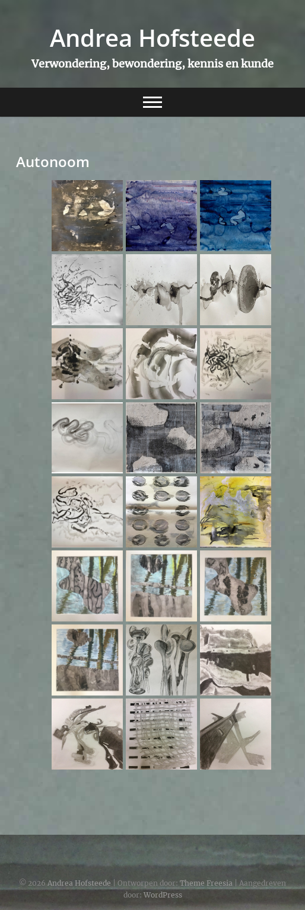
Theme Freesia (206, 883)
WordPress (163, 894)
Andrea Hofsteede (152, 38)
